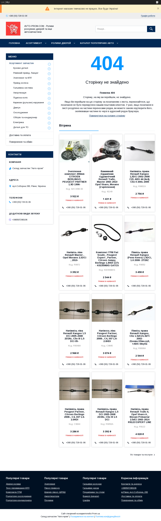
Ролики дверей (61, 43)
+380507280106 (128, 488)
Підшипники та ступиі (93, 492)
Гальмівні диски (91, 488)
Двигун (16, 107)
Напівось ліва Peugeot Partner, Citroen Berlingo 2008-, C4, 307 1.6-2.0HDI (107, 335)
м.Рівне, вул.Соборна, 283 (134, 492)
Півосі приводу (52, 488)
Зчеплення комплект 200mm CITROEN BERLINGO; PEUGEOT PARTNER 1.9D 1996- (74, 178)
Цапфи (86, 500)
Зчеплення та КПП (22, 78)
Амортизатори (51, 496)
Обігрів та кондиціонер (25, 117)
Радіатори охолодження (18, 496)
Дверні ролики (13, 484)
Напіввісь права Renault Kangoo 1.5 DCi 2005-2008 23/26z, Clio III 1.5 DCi (107, 414)
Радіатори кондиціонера (19, 500)
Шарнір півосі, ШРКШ (55, 492)
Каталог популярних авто (97, 43)
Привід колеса (20, 83)
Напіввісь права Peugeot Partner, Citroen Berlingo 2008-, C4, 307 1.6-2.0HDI (74, 414)
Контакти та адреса (131, 484)
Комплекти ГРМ (14, 492)
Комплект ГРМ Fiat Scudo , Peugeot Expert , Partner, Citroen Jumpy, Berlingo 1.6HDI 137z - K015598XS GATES (107, 259)
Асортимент (34, 43)
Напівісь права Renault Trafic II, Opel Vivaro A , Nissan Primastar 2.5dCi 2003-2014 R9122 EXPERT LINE (139, 415)
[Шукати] (151, 29)
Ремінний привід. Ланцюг (25, 73)
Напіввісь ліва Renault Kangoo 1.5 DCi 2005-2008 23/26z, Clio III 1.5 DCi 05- (74, 335)
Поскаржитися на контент (82, 516)
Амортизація (19, 92)
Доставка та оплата (20, 135)
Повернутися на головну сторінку (107, 115)
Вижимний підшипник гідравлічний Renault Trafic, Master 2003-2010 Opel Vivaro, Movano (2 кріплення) (107, 179)
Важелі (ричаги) (91, 496)
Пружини (48, 500)
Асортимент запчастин (21, 63)
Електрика (18, 122)
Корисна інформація (22, 51)
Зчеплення (49, 484)
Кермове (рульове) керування (28, 102)
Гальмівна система (23, 88)
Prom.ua (96, 513)
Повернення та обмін (20, 142)
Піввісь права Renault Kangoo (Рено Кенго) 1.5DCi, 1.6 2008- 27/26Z (139, 256)
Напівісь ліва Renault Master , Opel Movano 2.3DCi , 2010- (74, 256)
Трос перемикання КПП (17, 488)
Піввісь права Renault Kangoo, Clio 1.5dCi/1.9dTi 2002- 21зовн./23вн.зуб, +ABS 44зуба (139, 337)
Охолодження (20, 112)
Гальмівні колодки (92, 484)
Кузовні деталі (20, 68)
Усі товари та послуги (141, 454)
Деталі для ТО (20, 127)
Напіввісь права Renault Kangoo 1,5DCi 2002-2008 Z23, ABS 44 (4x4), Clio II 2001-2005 (139, 176)
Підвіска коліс (20, 97)
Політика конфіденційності (107, 516)
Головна (14, 43)
